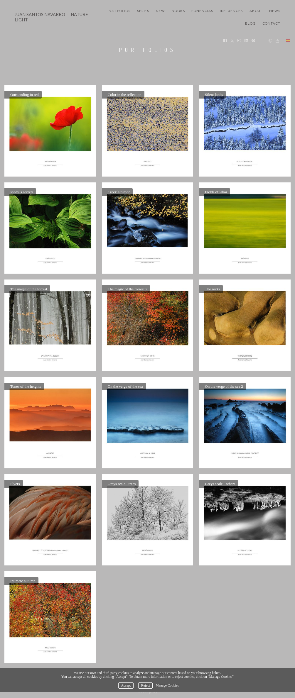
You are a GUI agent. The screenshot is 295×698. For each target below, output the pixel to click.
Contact (271, 23)
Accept (126, 685)
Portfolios (119, 11)
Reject (145, 685)
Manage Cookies (167, 685)
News (274, 11)
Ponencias (202, 11)
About (256, 11)
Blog (250, 23)
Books (178, 11)
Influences (231, 11)
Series (143, 11)
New (160, 11)
